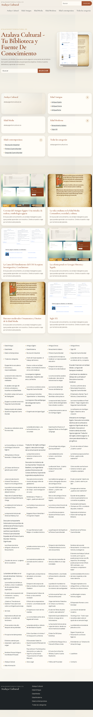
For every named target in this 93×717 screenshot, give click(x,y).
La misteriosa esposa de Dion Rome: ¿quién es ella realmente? (80, 456)
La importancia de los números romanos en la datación (34, 456)
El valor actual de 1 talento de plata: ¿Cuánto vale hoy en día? (80, 481)
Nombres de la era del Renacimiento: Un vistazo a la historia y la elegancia (80, 547)
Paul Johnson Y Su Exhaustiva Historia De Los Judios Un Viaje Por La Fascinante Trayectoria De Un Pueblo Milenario (36, 653)
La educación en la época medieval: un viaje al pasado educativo (57, 359)
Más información (10, 665)
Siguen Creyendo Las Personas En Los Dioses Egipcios (78, 634)
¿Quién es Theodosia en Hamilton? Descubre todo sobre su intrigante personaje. (14, 603)
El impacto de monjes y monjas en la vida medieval (57, 368)
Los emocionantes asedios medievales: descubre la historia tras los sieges (57, 378)
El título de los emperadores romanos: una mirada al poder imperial (36, 603)
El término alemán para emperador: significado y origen (12, 643)
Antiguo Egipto (57, 102)
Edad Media (38, 10)
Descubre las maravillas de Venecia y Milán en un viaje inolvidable (57, 561)
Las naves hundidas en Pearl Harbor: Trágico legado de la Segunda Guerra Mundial (79, 403)
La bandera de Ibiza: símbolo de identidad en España (36, 626)
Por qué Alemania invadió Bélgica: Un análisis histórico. (36, 531)
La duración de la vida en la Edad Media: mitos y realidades (13, 378)
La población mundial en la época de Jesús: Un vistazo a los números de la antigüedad (58, 586)
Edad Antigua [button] (26, 10)
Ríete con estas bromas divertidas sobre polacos (56, 395)
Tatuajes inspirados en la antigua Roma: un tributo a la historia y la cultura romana (80, 586)
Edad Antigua (56, 97)
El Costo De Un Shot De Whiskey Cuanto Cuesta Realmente (56, 653)
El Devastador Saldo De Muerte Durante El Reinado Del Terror (36, 643)
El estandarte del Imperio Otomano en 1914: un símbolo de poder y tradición (80, 506)
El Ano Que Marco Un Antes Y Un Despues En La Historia (36, 635)
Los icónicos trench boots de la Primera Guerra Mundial (58, 506)
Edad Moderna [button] (51, 10)
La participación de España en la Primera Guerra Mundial (58, 531)
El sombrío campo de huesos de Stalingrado (14, 395)
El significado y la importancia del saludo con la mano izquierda (36, 576)
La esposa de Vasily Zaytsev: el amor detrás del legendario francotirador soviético (58, 403)
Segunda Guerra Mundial (13, 153)
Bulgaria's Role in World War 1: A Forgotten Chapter (36, 515)
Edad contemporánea (13, 139)
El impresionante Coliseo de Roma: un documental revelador (35, 595)
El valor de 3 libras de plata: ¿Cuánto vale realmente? (57, 611)
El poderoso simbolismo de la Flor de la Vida (14, 429)
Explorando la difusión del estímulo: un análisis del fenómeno (13, 618)
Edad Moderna (56, 120)
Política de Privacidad (55, 662)
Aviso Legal (30, 662)
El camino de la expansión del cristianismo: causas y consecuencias (14, 595)
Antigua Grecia (57, 106)
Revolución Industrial (12, 145)
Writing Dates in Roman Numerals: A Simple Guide (13, 456)
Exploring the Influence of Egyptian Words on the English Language (58, 429)
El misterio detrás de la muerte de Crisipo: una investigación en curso (36, 490)
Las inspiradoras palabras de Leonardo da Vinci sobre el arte (36, 561)
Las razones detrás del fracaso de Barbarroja (56, 388)
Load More (74, 654)
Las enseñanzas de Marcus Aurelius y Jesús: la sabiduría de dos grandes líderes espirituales (14, 586)
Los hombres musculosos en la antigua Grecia (36, 506)
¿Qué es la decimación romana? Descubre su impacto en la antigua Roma (13, 481)
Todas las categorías (84, 10)
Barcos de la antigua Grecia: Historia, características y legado (58, 498)
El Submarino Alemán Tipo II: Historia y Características (79, 395)
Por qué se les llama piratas (13, 635)
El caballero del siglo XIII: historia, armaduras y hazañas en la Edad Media (13, 388)
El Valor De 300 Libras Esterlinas (55, 635)
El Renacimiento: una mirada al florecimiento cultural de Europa (57, 576)
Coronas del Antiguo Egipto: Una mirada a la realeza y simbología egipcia (22, 212)
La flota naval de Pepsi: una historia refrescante (57, 595)
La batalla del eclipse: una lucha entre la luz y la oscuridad (35, 429)
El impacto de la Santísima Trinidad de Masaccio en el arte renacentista (57, 547)
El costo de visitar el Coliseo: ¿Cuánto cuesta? (80, 447)
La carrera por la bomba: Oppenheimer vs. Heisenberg (36, 395)
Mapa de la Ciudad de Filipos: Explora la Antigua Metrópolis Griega (14, 498)
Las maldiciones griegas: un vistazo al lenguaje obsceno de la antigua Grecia (57, 481)
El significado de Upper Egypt (36, 412)
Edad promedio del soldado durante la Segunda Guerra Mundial (13, 411)
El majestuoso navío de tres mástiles (35, 611)
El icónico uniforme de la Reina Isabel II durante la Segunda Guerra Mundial (78, 388)
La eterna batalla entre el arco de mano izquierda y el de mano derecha (80, 576)
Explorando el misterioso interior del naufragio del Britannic (78, 514)
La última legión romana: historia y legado (78, 595)
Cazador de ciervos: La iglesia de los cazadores (14, 562)
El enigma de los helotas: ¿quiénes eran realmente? (79, 490)
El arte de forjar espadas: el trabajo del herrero (35, 359)
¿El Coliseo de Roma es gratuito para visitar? (12, 469)
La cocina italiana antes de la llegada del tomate (36, 618)
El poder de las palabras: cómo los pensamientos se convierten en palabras (79, 498)
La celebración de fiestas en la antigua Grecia (13, 506)
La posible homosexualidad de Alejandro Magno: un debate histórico (13, 490)
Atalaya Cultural (13, 10)
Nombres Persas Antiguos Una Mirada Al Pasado (13, 654)
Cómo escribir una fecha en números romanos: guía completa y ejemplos (79, 469)
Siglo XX (54, 318)
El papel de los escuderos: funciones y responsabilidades (13, 367)
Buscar (87, 3)
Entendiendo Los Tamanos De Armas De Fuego (80, 643)
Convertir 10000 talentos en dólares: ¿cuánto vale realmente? (57, 490)
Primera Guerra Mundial (13, 149)
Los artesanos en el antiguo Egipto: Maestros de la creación (79, 411)
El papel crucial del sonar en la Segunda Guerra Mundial (14, 403)
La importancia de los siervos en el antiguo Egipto (58, 411)
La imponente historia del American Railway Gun (13, 515)
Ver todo (7, 611)
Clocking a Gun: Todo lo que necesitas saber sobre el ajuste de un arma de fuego (79, 618)
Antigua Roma (56, 110)
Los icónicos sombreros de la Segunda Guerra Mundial (36, 388)
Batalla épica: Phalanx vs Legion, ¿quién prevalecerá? (35, 498)
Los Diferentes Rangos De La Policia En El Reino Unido (58, 643)
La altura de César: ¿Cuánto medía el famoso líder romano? (57, 469)
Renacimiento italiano (59, 125)
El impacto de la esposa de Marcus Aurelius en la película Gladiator (36, 586)
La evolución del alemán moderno (78, 611)
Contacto (74, 662)
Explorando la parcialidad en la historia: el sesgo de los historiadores (58, 618)
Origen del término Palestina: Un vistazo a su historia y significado (58, 603)
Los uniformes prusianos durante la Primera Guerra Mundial (57, 514)
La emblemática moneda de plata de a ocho (79, 626)
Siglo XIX (54, 129)
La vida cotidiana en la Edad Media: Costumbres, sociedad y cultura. (65, 212)
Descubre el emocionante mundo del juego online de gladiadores (35, 481)
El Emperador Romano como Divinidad (79, 604)
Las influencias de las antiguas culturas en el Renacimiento (12, 547)
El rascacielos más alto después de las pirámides (13, 626)
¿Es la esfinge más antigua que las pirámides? (57, 447)
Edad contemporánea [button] (66, 10)
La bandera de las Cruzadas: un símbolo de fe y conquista (80, 359)
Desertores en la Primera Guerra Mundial (78, 531)
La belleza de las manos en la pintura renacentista (36, 548)
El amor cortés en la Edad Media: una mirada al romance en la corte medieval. (36, 367)
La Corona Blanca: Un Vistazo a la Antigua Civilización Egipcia (14, 447)
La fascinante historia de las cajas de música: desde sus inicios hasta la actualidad (57, 626)
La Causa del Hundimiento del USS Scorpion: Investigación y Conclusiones (23, 266)
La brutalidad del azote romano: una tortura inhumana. (56, 456)
